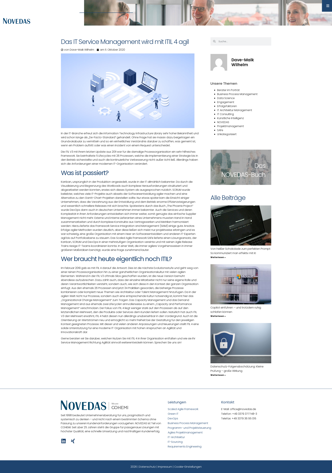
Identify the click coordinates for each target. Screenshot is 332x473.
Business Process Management (237, 94)
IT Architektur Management (234, 110)
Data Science (226, 98)
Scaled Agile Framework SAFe (134, 238)
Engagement (225, 102)
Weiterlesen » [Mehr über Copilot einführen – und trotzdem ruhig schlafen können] (218, 316)
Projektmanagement (230, 126)
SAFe (220, 130)
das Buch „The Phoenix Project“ (173, 206)
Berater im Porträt (228, 90)
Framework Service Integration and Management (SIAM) (131, 226)
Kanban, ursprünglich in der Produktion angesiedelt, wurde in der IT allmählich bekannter (118, 182)
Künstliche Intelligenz (230, 118)
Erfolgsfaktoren (227, 106)
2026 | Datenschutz (143, 467)
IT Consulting (225, 114)
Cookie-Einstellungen (188, 467)
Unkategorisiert (227, 134)
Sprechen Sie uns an (167, 342)
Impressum (165, 467)
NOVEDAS (223, 122)
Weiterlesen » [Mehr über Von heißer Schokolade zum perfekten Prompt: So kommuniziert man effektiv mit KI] (218, 257)
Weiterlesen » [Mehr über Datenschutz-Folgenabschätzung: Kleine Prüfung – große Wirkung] (218, 375)
